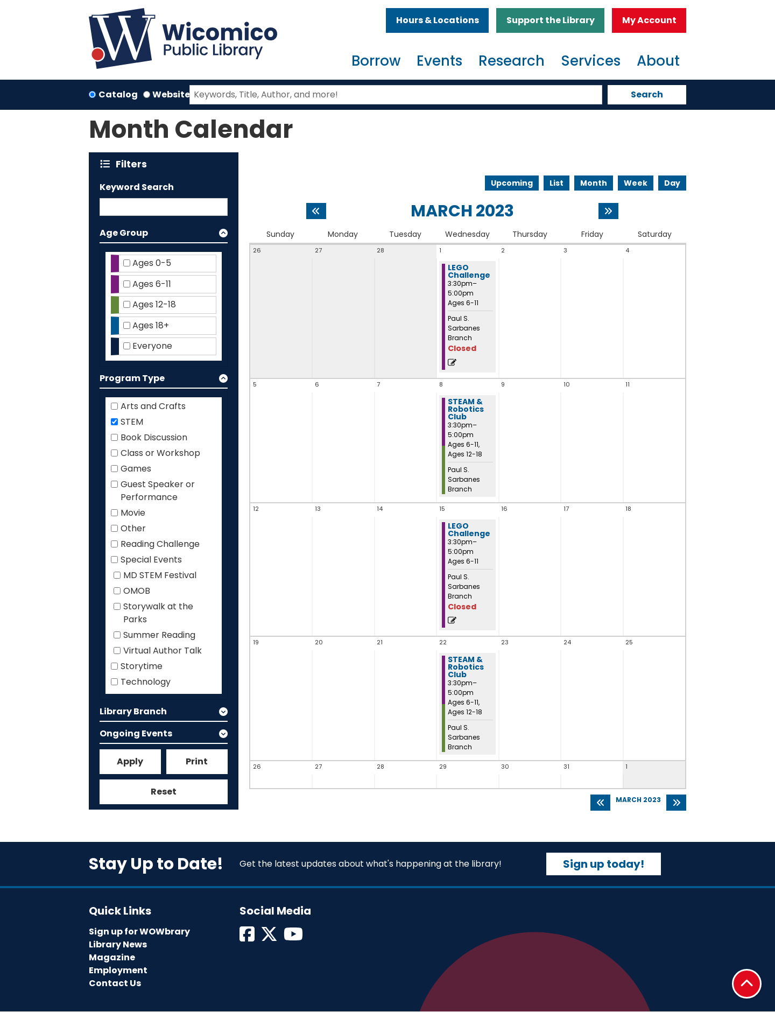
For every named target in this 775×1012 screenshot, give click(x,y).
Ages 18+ (150, 325)
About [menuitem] (658, 61)
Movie (133, 513)
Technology (146, 682)
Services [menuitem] (591, 61)
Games (136, 468)
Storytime (142, 666)
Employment (118, 970)
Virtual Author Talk (162, 650)
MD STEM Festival (159, 575)
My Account (649, 20)
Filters (134, 164)
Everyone (152, 346)
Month (593, 183)
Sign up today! (603, 864)
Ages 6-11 (151, 284)
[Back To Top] (747, 984)
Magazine (112, 957)
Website (171, 94)
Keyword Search (137, 187)
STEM (132, 422)
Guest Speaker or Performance (158, 490)
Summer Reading (159, 635)
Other (133, 528)
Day (672, 183)
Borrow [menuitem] (375, 61)
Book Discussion (154, 437)
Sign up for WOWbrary (139, 931)
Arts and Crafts (153, 406)
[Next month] (608, 211)
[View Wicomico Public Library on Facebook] (247, 937)
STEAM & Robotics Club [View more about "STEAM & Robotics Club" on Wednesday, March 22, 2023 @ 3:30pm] (466, 667)
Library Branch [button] (133, 711)
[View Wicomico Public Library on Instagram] (294, 937)
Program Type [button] (132, 378)
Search (647, 94)
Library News (118, 944)
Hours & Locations (437, 20)
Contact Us (115, 983)
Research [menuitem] (511, 61)
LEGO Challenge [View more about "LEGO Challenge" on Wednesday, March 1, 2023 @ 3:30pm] (469, 271)
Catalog (118, 94)
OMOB (136, 591)
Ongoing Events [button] (136, 733)
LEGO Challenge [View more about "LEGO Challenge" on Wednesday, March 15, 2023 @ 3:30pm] (469, 529)
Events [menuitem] (439, 61)
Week (635, 183)
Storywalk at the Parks (158, 613)
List (556, 183)
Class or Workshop (160, 453)
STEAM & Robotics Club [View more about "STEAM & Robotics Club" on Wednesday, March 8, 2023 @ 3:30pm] (466, 409)
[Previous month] (316, 211)
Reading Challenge (160, 544)
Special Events (151, 559)
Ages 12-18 (154, 304)
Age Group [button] (124, 233)
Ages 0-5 (151, 263)
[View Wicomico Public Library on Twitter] (269, 937)
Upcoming (512, 183)
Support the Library (550, 20)
